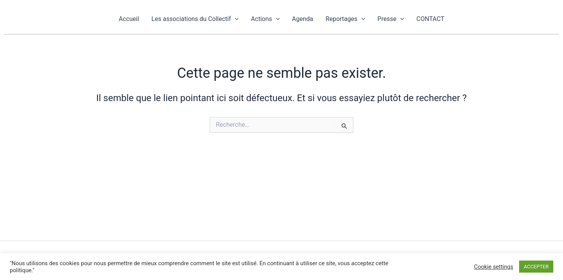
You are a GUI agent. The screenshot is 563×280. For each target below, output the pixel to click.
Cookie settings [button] (493, 266)
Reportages (345, 19)
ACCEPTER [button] (536, 267)
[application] (235, 19)
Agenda (302, 19)
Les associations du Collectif (194, 19)
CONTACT (431, 19)
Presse (390, 19)
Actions (265, 19)
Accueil (129, 19)
